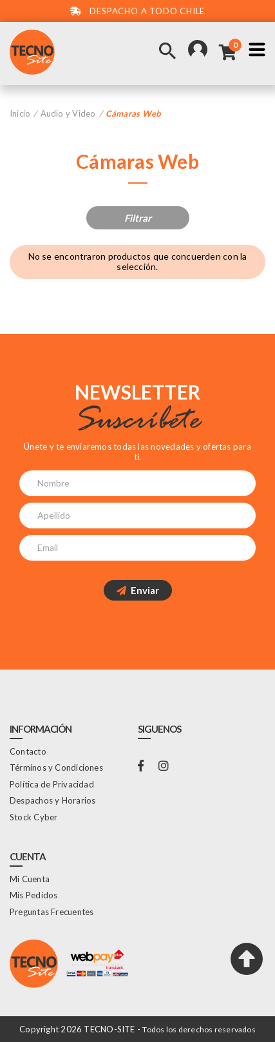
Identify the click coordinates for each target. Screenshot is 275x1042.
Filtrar (137, 218)
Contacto (28, 751)
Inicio (20, 113)
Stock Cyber (33, 817)
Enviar (138, 590)
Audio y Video (68, 113)
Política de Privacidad (52, 784)
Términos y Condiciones (56, 767)
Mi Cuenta (30, 879)
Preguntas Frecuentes (51, 912)
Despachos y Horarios (52, 800)
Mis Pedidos (33, 895)
